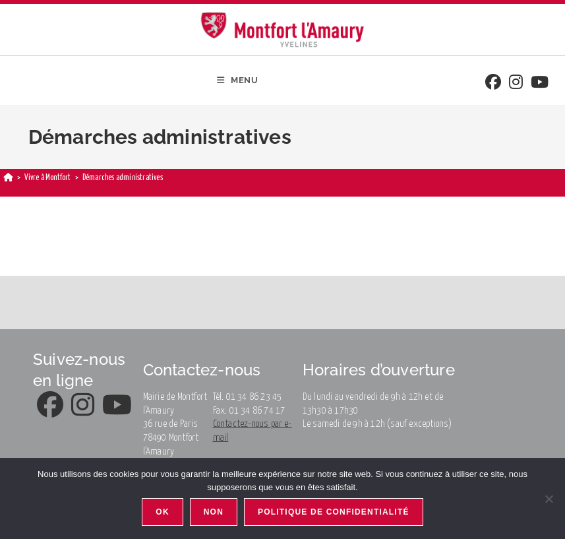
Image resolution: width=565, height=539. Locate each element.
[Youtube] (540, 83)
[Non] (548, 498)
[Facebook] (493, 83)
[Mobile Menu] (237, 80)
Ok (162, 512)
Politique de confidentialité (333, 512)
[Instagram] (516, 83)
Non (213, 512)
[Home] (8, 178)
